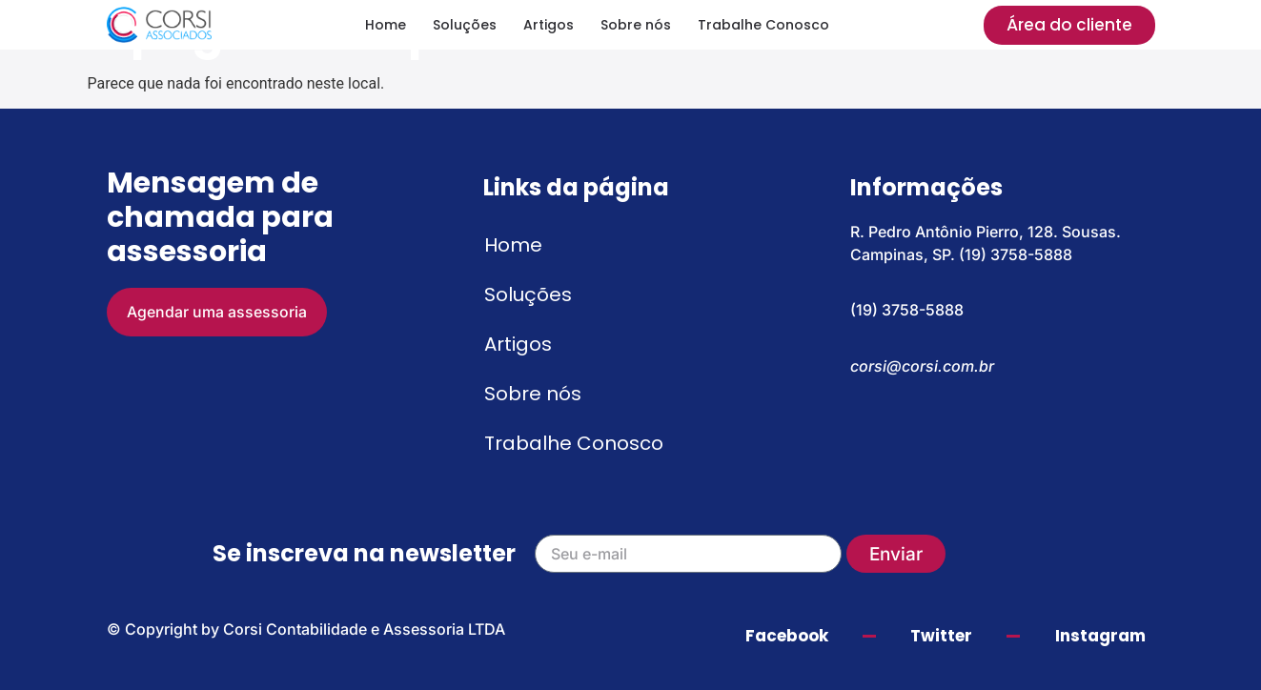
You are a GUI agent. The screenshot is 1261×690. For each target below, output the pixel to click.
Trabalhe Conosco (763, 24)
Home (385, 24)
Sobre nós (635, 24)
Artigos (548, 24)
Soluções (465, 24)
